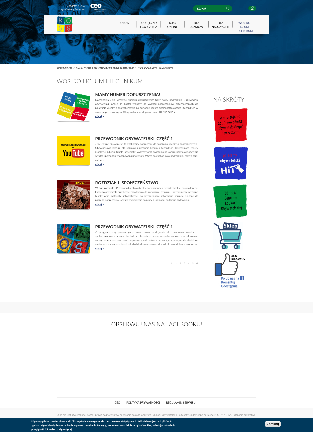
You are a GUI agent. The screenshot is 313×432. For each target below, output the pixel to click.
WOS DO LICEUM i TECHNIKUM (155, 67)
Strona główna (64, 67)
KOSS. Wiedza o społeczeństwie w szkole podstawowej (105, 67)
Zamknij (273, 424)
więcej (98, 116)
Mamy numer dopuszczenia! (127, 94)
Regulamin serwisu (180, 402)
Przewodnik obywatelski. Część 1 (134, 138)
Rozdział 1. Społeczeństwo (126, 182)
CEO (117, 402)
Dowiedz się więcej (58, 429)
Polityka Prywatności (143, 402)
